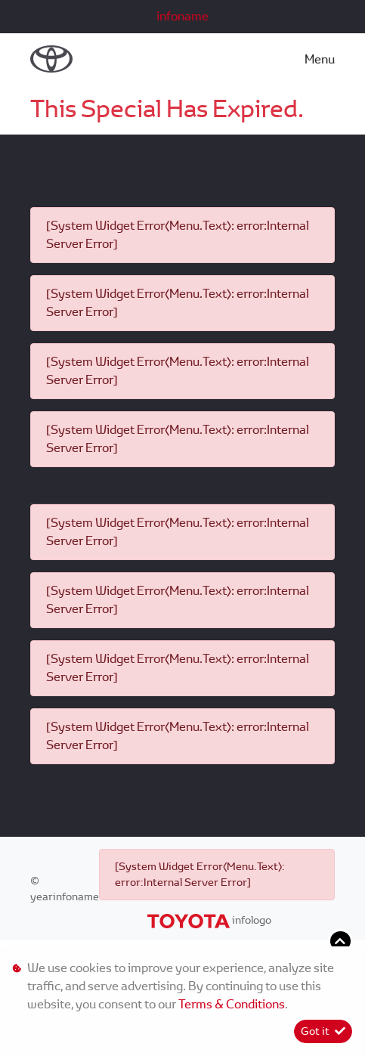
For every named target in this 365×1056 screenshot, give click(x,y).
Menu (320, 59)
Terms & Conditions (231, 1004)
